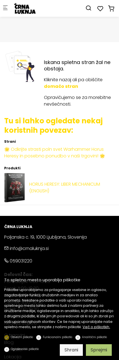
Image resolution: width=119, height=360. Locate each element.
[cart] (111, 8)
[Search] (88, 8)
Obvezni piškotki (22, 337)
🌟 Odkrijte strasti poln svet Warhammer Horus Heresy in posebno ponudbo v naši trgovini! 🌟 (54, 152)
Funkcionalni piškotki (57, 337)
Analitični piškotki (94, 337)
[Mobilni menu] (5, 8)
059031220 (18, 261)
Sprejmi (99, 350)
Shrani (71, 350)
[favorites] (100, 8)
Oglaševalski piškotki (25, 349)
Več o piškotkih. (96, 327)
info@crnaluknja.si (26, 248)
